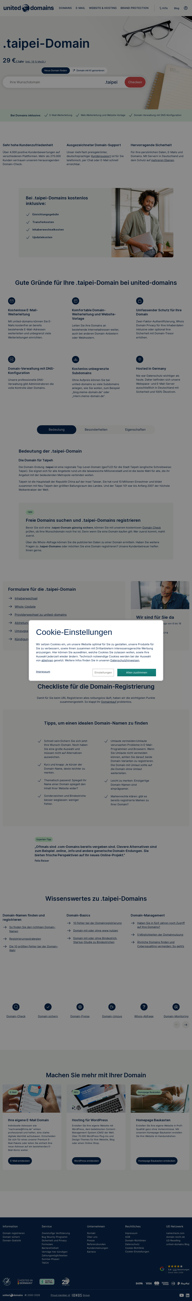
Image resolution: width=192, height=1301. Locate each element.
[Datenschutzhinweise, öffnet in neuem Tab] (124, 660)
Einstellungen (103, 672)
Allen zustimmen (136, 672)
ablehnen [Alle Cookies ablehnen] (47, 660)
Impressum (43, 671)
